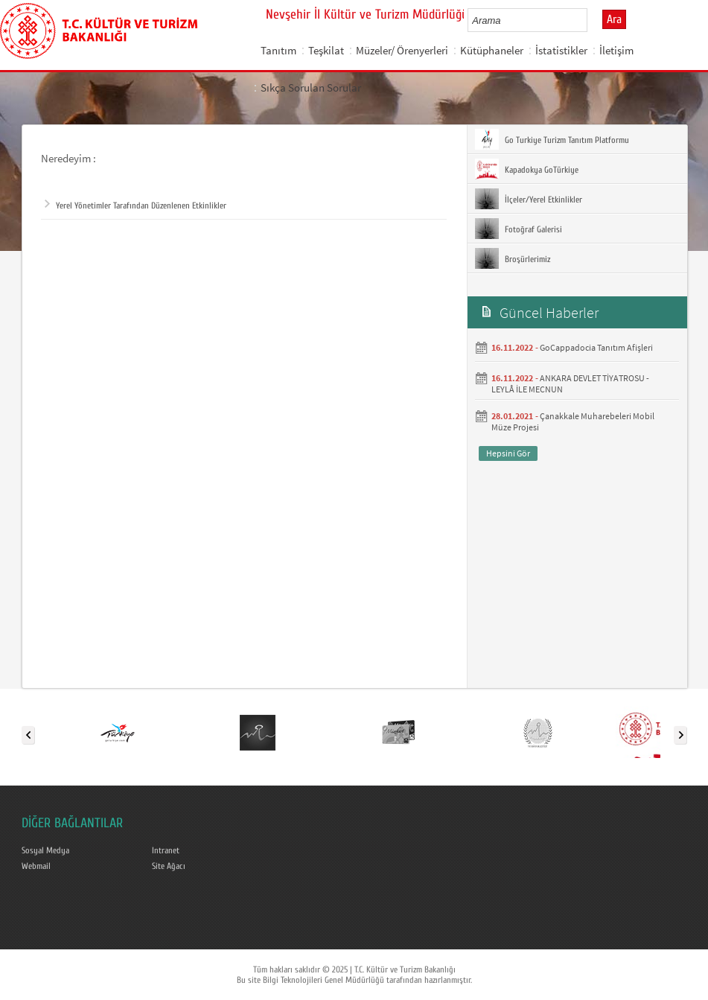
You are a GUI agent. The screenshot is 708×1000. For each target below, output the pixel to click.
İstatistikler (561, 50)
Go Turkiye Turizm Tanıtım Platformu (552, 139)
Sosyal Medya (45, 850)
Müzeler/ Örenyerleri (402, 50)
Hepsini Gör (508, 453)
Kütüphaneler (491, 50)
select (591, 20)
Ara (614, 19)
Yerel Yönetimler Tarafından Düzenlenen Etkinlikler (135, 205)
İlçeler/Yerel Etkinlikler (528, 198)
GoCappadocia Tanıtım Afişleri (596, 347)
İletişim (616, 50)
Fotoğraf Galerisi (518, 228)
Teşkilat (326, 50)
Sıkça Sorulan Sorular (311, 87)
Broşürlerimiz (512, 258)
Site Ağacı (168, 866)
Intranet (165, 850)
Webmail (36, 866)
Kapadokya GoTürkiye (526, 169)
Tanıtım (278, 50)
